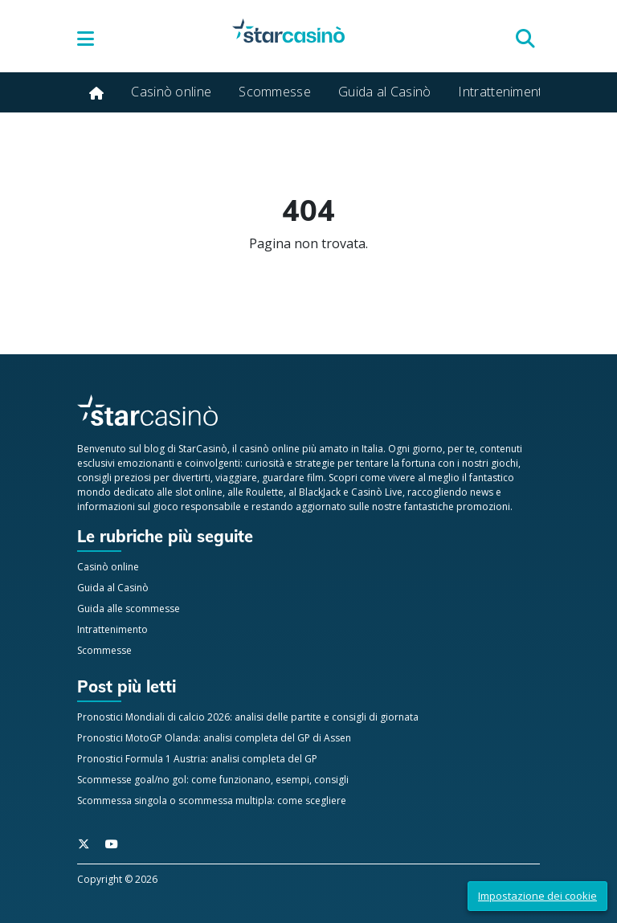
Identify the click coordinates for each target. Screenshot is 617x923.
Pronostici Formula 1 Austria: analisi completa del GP (197, 759)
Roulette (265, 492)
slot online (199, 492)
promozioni (483, 506)
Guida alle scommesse (128, 608)
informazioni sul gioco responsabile (159, 506)
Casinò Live (376, 492)
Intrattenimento (504, 91)
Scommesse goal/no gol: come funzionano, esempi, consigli (213, 779)
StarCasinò (202, 448)
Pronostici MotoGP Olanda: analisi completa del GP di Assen (214, 738)
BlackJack (320, 492)
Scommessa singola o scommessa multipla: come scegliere (211, 800)
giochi (504, 463)
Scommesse (275, 91)
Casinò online (171, 91)
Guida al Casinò (384, 91)
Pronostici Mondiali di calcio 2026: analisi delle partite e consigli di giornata (248, 717)
